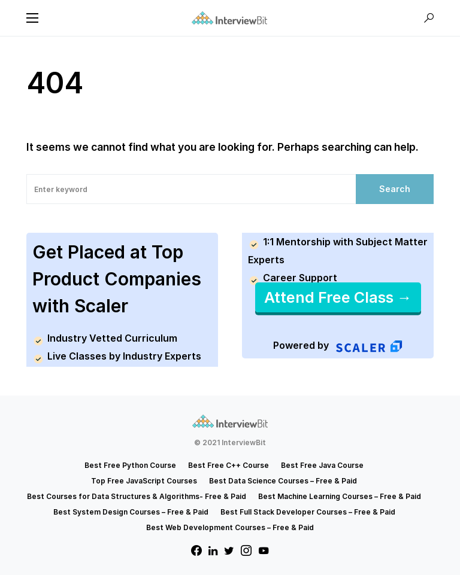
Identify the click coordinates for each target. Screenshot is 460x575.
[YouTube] (263, 550)
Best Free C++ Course (228, 465)
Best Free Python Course (130, 465)
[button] (32, 18)
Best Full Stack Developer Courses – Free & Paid (307, 511)
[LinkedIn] (212, 550)
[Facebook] (196, 550)
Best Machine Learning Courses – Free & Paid (339, 496)
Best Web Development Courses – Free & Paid (230, 527)
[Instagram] (246, 550)
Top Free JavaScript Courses (144, 480)
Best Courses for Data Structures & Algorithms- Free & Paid (136, 496)
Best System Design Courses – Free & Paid (130, 511)
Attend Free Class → (338, 297)
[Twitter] (229, 550)
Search (394, 189)
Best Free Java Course (322, 465)
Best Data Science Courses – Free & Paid (283, 480)
